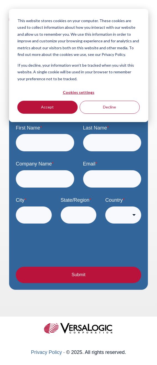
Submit (79, 274)
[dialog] (78, 65)
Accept (47, 107)
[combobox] (123, 215)
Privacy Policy (46, 352)
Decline (109, 107)
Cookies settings (78, 92)
